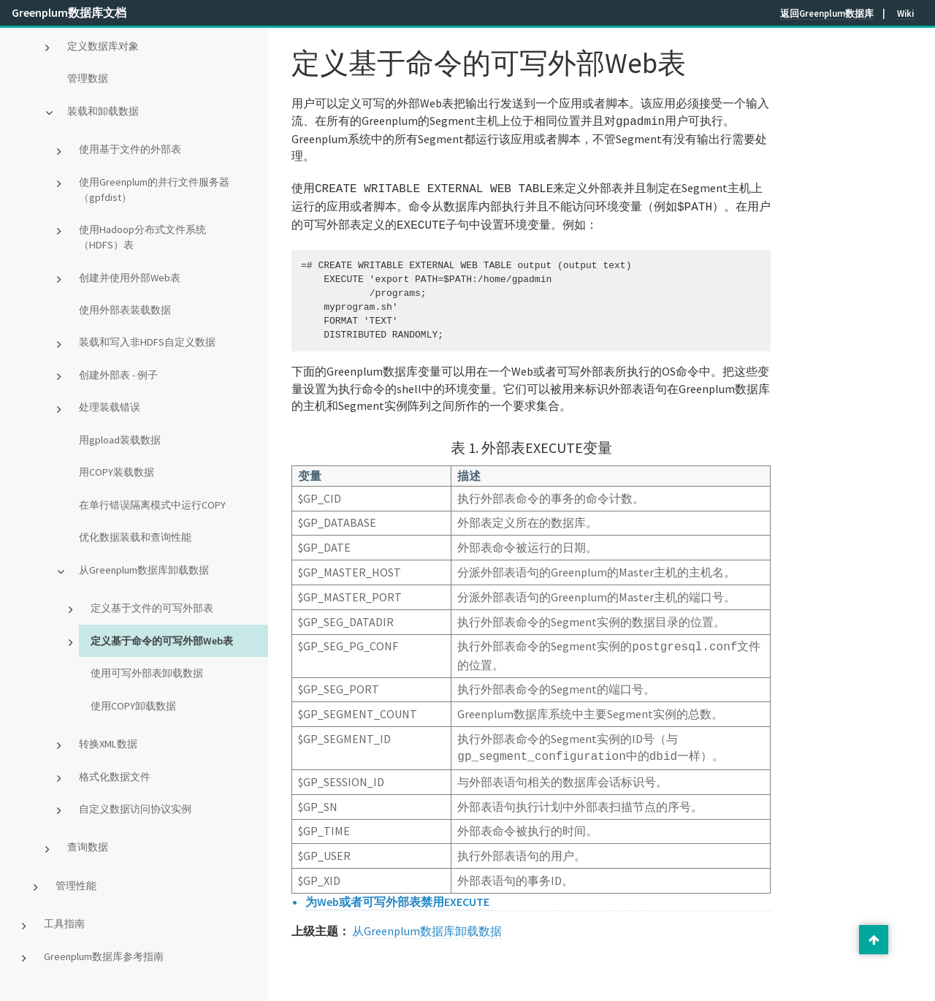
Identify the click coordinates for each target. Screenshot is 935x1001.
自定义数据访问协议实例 (135, 808)
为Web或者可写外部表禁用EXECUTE (397, 893)
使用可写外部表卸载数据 (147, 673)
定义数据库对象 (103, 46)
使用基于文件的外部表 (130, 149)
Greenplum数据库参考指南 (104, 956)
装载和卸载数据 (103, 111)
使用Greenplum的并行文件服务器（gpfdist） (154, 189)
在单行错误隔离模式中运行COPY (152, 504)
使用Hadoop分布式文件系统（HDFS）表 (142, 237)
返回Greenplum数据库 (827, 13)
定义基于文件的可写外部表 (152, 607)
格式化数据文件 (114, 776)
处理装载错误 (109, 407)
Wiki (905, 13)
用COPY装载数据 (116, 472)
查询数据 (87, 846)
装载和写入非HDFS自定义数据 (147, 342)
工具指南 (64, 923)
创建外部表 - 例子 (118, 374)
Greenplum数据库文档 (69, 12)
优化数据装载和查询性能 (135, 537)
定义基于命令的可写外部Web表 (162, 640)
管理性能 (76, 885)
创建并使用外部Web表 (129, 277)
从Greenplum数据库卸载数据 (144, 569)
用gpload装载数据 (120, 439)
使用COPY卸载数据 (133, 705)
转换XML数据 (108, 743)
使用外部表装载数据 (125, 309)
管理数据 (87, 78)
